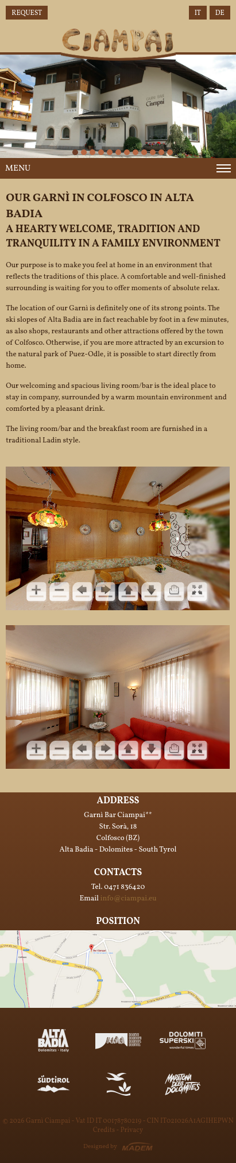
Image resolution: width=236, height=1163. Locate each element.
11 (153, 152)
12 (161, 152)
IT (198, 13)
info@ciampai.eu (128, 899)
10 (144, 152)
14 (170, 152)
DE (220, 13)
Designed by (100, 1146)
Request (26, 13)
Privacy (131, 1130)
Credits (104, 1130)
